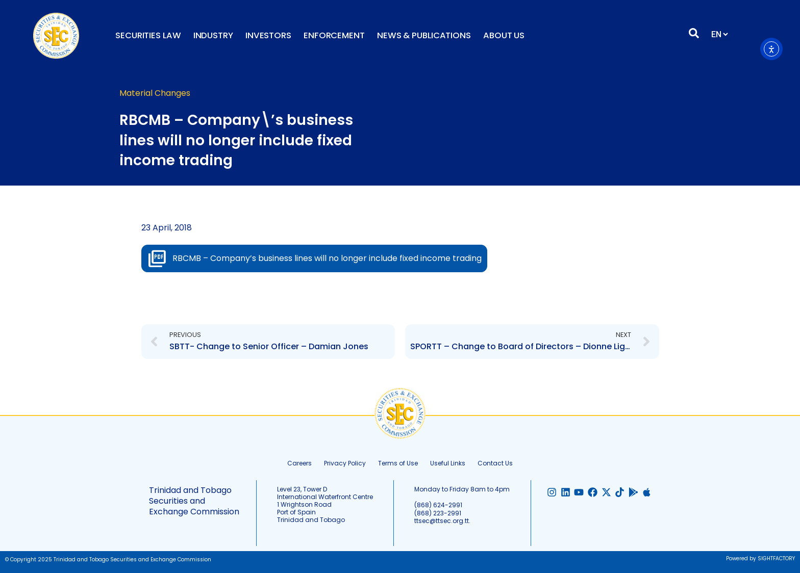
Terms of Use (398, 463)
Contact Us (495, 463)
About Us (503, 35)
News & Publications (424, 35)
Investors (268, 35)
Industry (213, 35)
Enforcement (334, 35)
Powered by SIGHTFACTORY (760, 558)
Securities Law (148, 35)
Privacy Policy (345, 463)
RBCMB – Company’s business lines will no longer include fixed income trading (327, 258)
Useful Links (447, 463)
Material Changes (154, 93)
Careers (299, 463)
